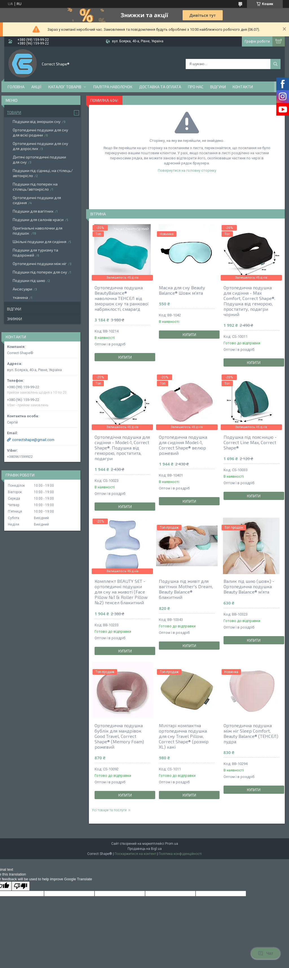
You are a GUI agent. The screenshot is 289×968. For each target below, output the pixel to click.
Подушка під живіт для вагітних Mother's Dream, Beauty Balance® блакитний (186, 589)
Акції (36, 86)
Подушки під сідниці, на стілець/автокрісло (43, 173)
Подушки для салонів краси (38, 219)
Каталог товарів (64, 86)
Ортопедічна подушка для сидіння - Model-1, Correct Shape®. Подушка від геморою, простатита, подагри (122, 447)
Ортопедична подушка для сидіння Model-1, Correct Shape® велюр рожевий (183, 445)
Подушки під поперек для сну (40, 272)
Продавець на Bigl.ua (145, 849)
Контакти (243, 86)
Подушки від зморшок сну (36, 121)
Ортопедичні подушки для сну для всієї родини (40, 132)
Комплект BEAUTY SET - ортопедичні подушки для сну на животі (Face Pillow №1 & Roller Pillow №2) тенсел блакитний (121, 591)
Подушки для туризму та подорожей (35, 252)
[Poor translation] (21, 886)
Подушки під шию (29, 280)
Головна (16, 86)
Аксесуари (22, 288)
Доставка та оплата (160, 86)
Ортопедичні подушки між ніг (40, 263)
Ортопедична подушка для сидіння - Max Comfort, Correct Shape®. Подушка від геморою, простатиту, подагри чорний (249, 301)
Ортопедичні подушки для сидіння (37, 200)
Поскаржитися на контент (135, 854)
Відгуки (218, 86)
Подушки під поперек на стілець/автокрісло (35, 186)
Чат (265, 953)
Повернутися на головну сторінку (187, 170)
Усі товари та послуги (109, 810)
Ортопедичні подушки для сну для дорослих (40, 146)
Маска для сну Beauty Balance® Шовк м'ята (182, 290)
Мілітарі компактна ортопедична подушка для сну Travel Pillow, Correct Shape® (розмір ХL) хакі (184, 736)
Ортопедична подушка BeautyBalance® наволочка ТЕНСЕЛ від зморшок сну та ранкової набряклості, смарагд (122, 298)
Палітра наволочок (112, 86)
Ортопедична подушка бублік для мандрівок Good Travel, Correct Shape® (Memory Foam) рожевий (119, 736)
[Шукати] (275, 64)
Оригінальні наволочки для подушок (37, 230)
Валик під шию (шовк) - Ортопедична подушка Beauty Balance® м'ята (249, 586)
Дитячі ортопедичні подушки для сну (39, 159)
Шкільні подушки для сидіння (39, 241)
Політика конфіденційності (180, 854)
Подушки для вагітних (33, 211)
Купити (125, 357)
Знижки (14, 319)
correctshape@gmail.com (33, 440)
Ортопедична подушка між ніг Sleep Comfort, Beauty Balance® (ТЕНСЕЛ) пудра (251, 733)
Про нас (195, 86)
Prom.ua (171, 844)
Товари (14, 112)
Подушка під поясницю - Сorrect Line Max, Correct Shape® (250, 442)
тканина (20, 297)
